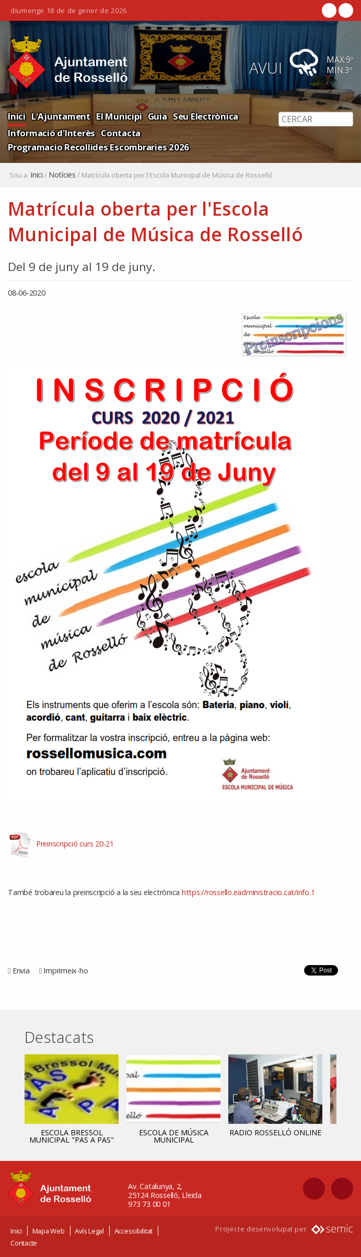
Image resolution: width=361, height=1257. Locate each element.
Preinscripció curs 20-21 (75, 844)
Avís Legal (89, 1231)
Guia (157, 116)
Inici (17, 116)
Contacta (121, 133)
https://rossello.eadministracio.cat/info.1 (248, 892)
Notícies (62, 175)
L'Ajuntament (60, 116)
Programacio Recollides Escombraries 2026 (98, 147)
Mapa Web (48, 1231)
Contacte (23, 1243)
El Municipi (119, 116)
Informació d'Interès (51, 133)
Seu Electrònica (205, 116)
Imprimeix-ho (65, 971)
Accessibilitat (133, 1231)
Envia (21, 971)
